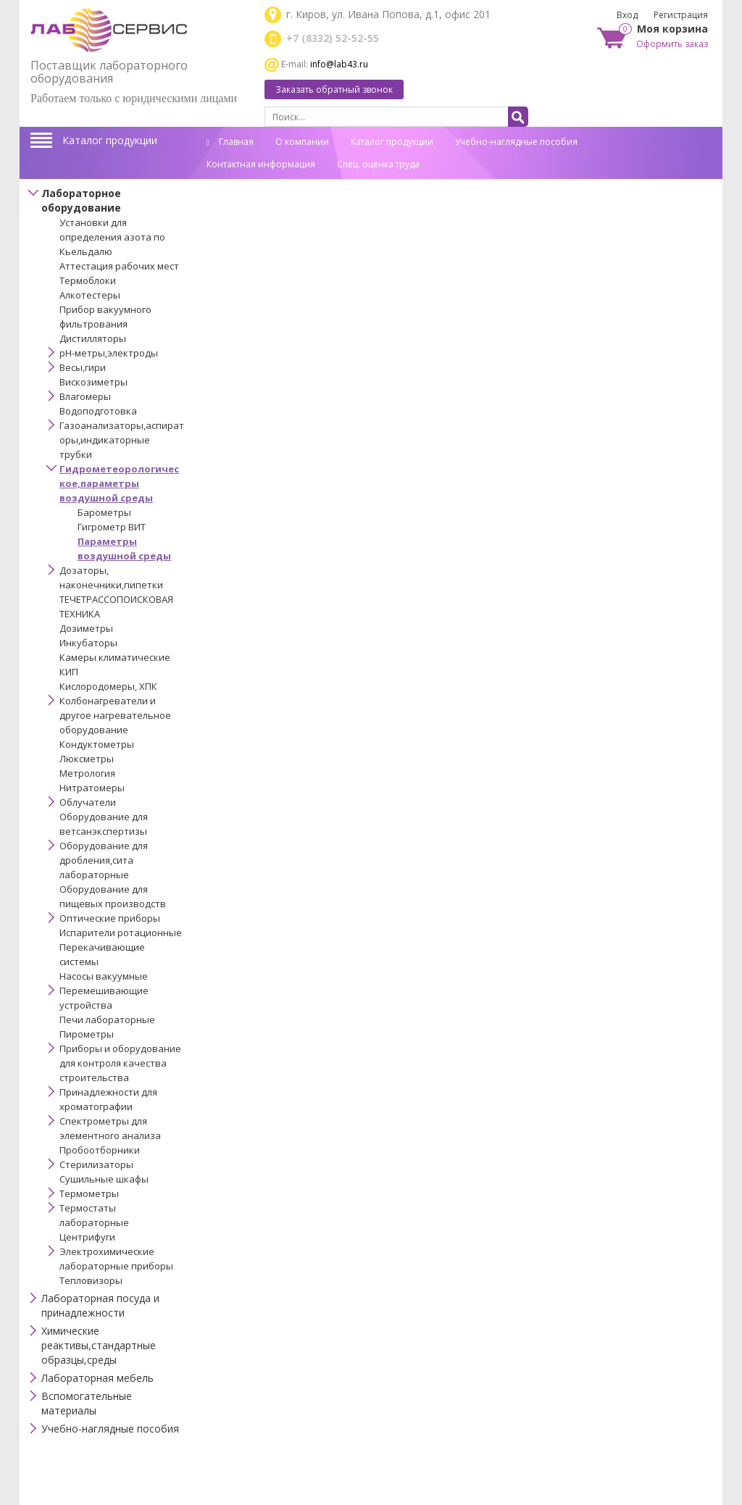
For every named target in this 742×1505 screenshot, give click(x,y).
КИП (68, 671)
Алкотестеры (89, 294)
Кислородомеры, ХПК (108, 686)
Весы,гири (82, 367)
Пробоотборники (99, 1149)
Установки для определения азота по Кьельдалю (112, 237)
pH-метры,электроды (108, 352)
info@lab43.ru (339, 64)
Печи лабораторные (107, 1019)
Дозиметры (86, 628)
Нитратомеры (92, 787)
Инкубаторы (88, 642)
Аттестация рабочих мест (119, 265)
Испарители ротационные (120, 932)
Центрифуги (87, 1236)
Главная (230, 142)
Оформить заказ (672, 44)
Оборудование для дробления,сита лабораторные (103, 860)
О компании (302, 142)
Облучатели (87, 802)
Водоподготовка (98, 410)
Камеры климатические (114, 657)
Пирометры (86, 1034)
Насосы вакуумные (103, 976)
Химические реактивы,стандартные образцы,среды (98, 1345)
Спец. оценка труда (378, 164)
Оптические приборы (109, 918)
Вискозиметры (93, 381)
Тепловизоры (90, 1280)
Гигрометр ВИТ (112, 526)
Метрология (87, 773)
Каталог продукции (109, 140)
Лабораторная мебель (97, 1378)
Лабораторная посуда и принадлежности (100, 1305)
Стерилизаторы (96, 1164)
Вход (627, 15)
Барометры (104, 512)
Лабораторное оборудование (81, 200)
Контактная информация (261, 164)
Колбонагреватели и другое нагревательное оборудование (115, 715)
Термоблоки (87, 280)
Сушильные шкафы (104, 1178)
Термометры (89, 1193)
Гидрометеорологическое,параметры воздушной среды (119, 483)
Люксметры (86, 758)
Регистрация (681, 15)
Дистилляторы (92, 338)
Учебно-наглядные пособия (516, 142)
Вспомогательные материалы (86, 1403)
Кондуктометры (96, 744)
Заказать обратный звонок (334, 89)
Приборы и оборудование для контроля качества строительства (120, 1063)
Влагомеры (85, 396)
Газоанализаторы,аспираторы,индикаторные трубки (121, 440)
